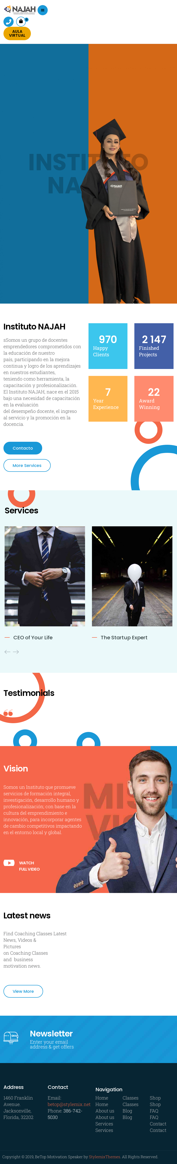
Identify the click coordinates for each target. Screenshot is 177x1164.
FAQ (154, 1111)
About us (104, 1111)
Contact (158, 1124)
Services (104, 1124)
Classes (131, 1098)
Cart (22, 20)
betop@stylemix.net (69, 1104)
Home (101, 1098)
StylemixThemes (104, 1156)
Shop (155, 1098)
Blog (127, 1111)
